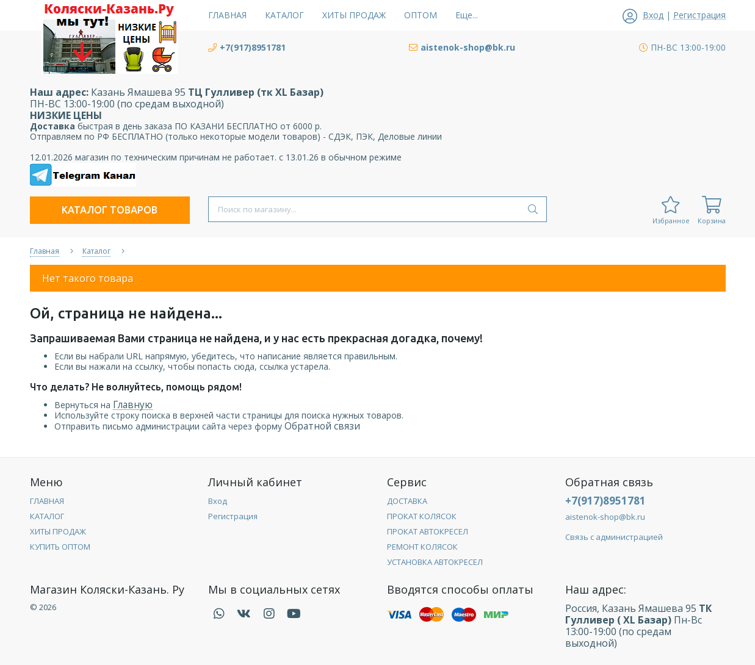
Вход (217, 500)
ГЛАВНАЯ (47, 500)
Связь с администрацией (614, 536)
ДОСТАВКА (407, 500)
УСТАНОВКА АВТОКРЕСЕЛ (435, 561)
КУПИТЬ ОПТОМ (60, 546)
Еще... (466, 15)
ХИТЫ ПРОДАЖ (58, 531)
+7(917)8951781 (605, 501)
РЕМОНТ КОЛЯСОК (422, 546)
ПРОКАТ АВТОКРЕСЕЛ (427, 531)
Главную (133, 404)
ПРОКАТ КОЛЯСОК (422, 516)
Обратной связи (322, 426)
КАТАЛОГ (47, 516)
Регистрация (233, 516)
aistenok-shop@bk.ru (605, 516)
